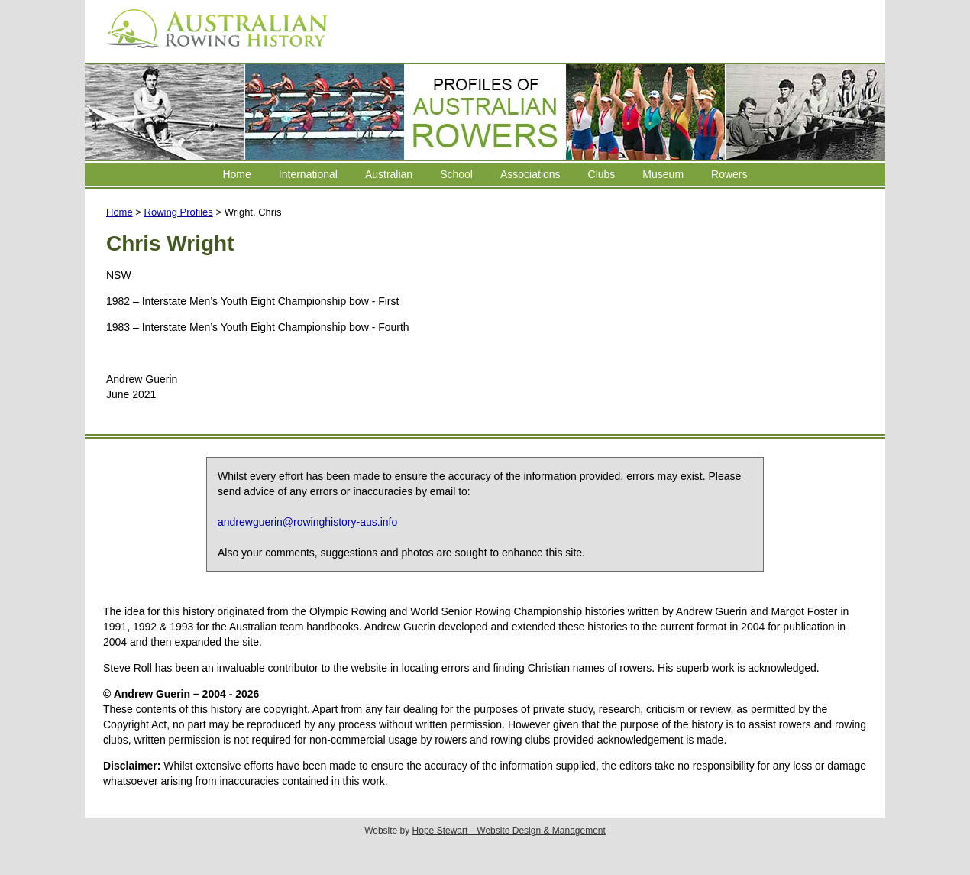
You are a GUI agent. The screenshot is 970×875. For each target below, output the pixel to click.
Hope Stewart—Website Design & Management (509, 830)
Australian (388, 174)
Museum (663, 174)
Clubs (602, 174)
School (456, 174)
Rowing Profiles (178, 212)
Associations (530, 174)
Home (236, 174)
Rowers (729, 174)
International (308, 174)
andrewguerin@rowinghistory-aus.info (307, 522)
